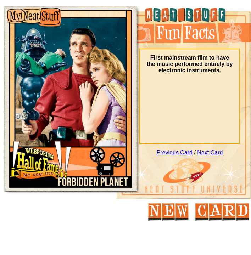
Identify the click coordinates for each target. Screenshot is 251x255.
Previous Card (175, 152)
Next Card (210, 152)
